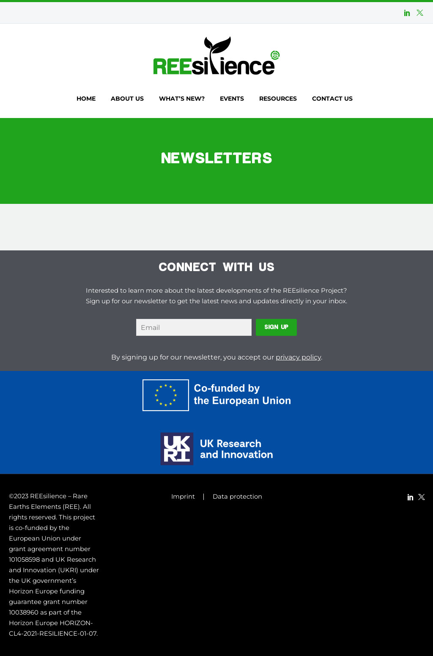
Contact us (332, 98)
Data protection (237, 497)
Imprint (183, 497)
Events (232, 98)
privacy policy (298, 357)
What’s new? (182, 98)
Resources (278, 98)
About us (127, 98)
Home (86, 98)
